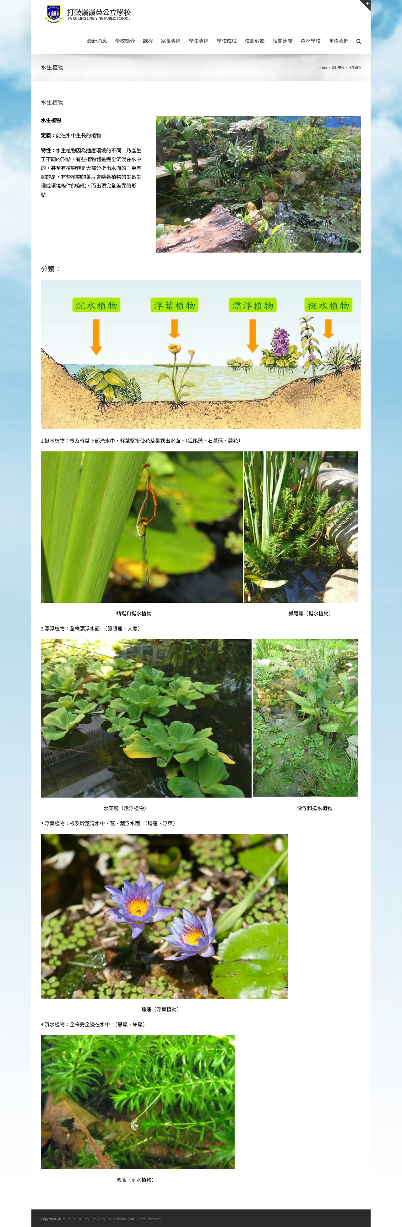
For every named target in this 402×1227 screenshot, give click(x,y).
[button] (358, 40)
